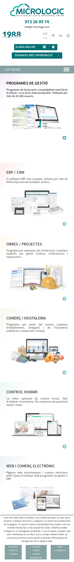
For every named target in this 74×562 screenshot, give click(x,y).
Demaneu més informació (37, 55)
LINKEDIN (61, 35)
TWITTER (54, 35)
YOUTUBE (69, 35)
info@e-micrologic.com (37, 27)
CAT (45, 33)
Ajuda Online (25, 47)
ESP (45, 38)
